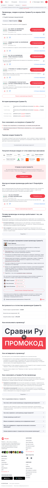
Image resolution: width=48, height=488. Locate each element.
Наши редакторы (9, 251)
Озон (3, 466)
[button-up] (5, 37)
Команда (28, 466)
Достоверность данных (31, 470)
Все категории (30, 451)
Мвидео (3, 460)
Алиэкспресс (4, 458)
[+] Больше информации (39, 37)
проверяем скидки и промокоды (24, 273)
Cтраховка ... (37, 109)
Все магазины (5, 471)
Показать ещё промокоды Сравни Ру (24, 96)
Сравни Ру (24, 24)
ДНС (3, 469)
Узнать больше (26, 8)
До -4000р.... (37, 106)
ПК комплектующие (30, 446)
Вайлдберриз (4, 467)
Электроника (29, 440)
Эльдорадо (4, 462)
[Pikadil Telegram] (31, 458)
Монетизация (29, 473)
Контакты (28, 477)
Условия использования (6, 485)
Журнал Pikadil (29, 468)
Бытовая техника (29, 444)
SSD (27, 449)
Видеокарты (28, 447)
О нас (27, 464)
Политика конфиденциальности (21, 485)
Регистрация (36, 1)
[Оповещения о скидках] (30, 2)
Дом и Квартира (29, 442)
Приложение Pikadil (7, 475)
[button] (20, 2)
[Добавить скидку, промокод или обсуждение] (46, 2)
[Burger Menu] (7, 2)
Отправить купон (24, 176)
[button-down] (10, 37)
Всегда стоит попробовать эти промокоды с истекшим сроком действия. (21, 125)
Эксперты (28, 475)
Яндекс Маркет (5, 464)
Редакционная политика (31, 472)
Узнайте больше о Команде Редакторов (24, 290)
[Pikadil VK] (27, 458)
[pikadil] (1, 2)
